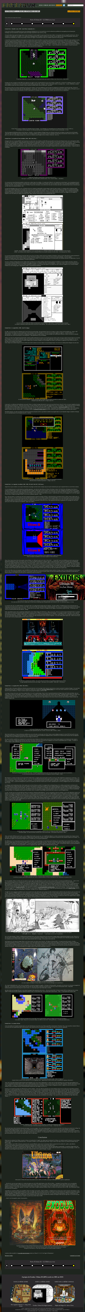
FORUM (45, 5)
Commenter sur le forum (75, 1255)
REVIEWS (52, 5)
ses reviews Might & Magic (47, 689)
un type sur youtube (63, 406)
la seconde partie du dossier (23, 1253)
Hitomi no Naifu (71, 888)
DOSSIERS (59, 5)
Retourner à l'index (9, 1255)
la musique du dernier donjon (40, 409)
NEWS (41, 5)
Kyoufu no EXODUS (20, 887)
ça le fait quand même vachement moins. (46, 887)
